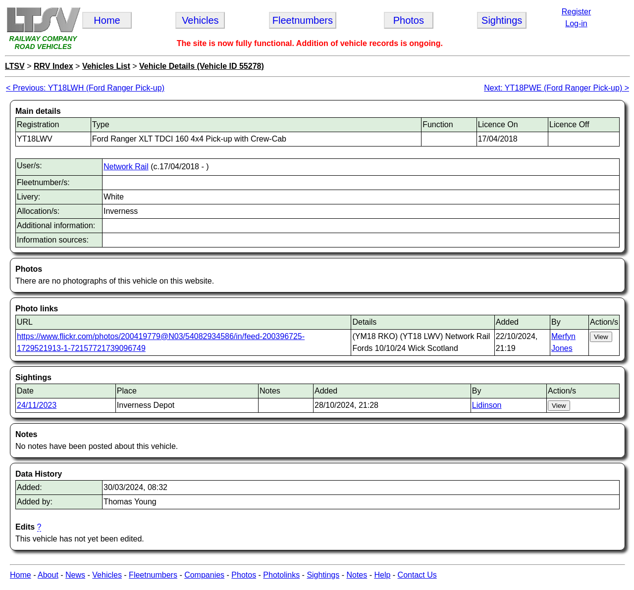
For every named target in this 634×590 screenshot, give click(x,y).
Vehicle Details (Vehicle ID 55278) (201, 66)
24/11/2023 (36, 405)
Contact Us (417, 575)
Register (576, 11)
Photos (243, 575)
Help (382, 575)
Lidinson (487, 405)
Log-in (576, 23)
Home (20, 575)
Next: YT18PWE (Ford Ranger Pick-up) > (556, 88)
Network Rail (126, 166)
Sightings (323, 575)
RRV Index (53, 66)
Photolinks (281, 575)
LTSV (15, 66)
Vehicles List (106, 66)
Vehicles (107, 575)
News (75, 575)
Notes (356, 575)
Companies (204, 575)
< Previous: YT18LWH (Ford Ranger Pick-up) (85, 88)
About (48, 575)
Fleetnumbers (153, 575)
